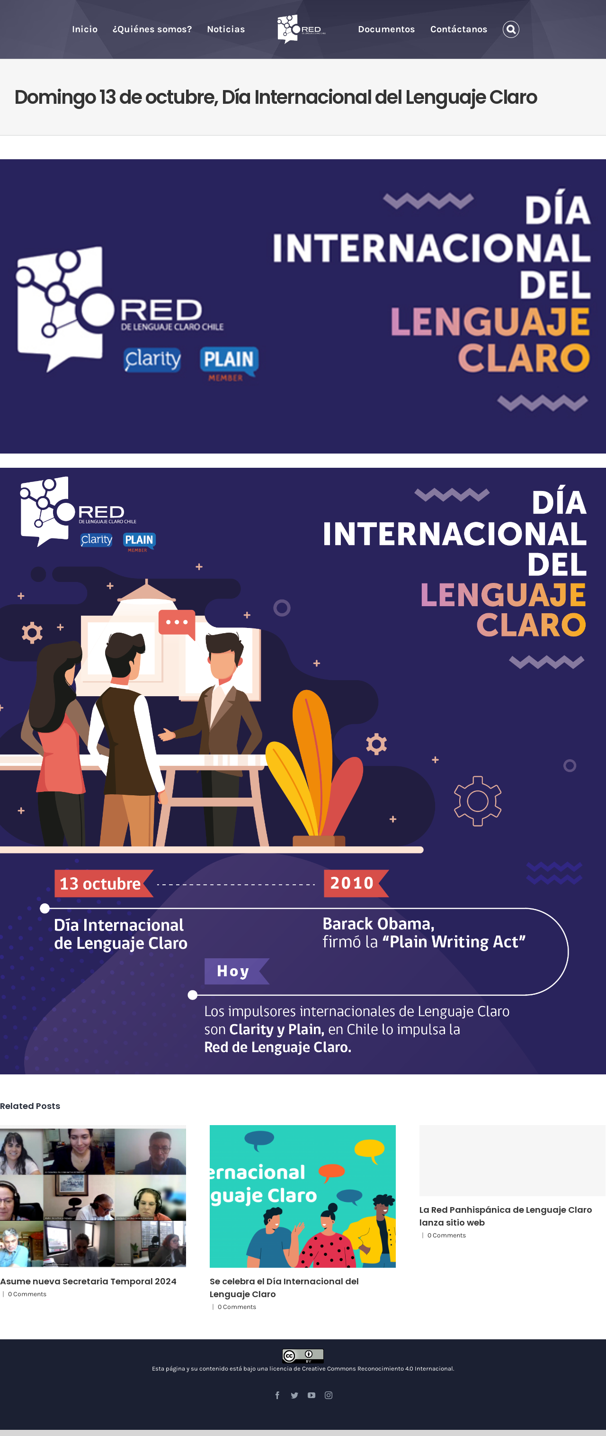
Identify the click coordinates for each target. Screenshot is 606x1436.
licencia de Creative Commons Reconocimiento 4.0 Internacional (361, 1368)
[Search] (511, 29)
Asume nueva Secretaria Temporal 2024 (88, 1281)
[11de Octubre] (303, 306)
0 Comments (27, 1294)
